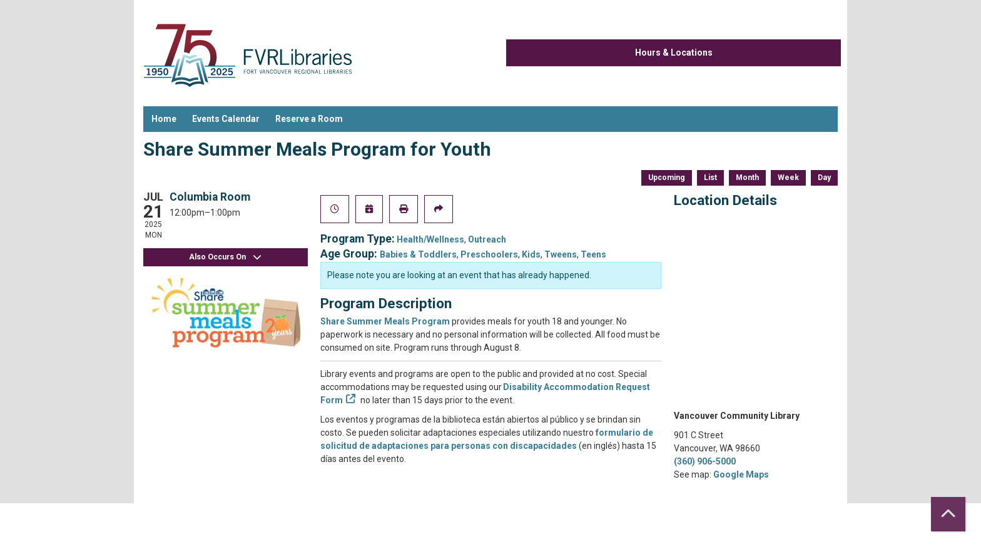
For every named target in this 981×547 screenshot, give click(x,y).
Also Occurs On (225, 257)
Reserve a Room (309, 119)
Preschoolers (489, 254)
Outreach (487, 239)
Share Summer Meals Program (385, 321)
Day (824, 177)
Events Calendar (226, 119)
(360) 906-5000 (705, 461)
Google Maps (741, 474)
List (710, 177)
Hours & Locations (674, 53)
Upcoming (666, 177)
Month (747, 177)
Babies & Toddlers (418, 254)
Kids (531, 254)
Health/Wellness (430, 239)
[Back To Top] (948, 514)
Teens (593, 254)
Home (163, 119)
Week (788, 177)
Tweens (560, 254)
